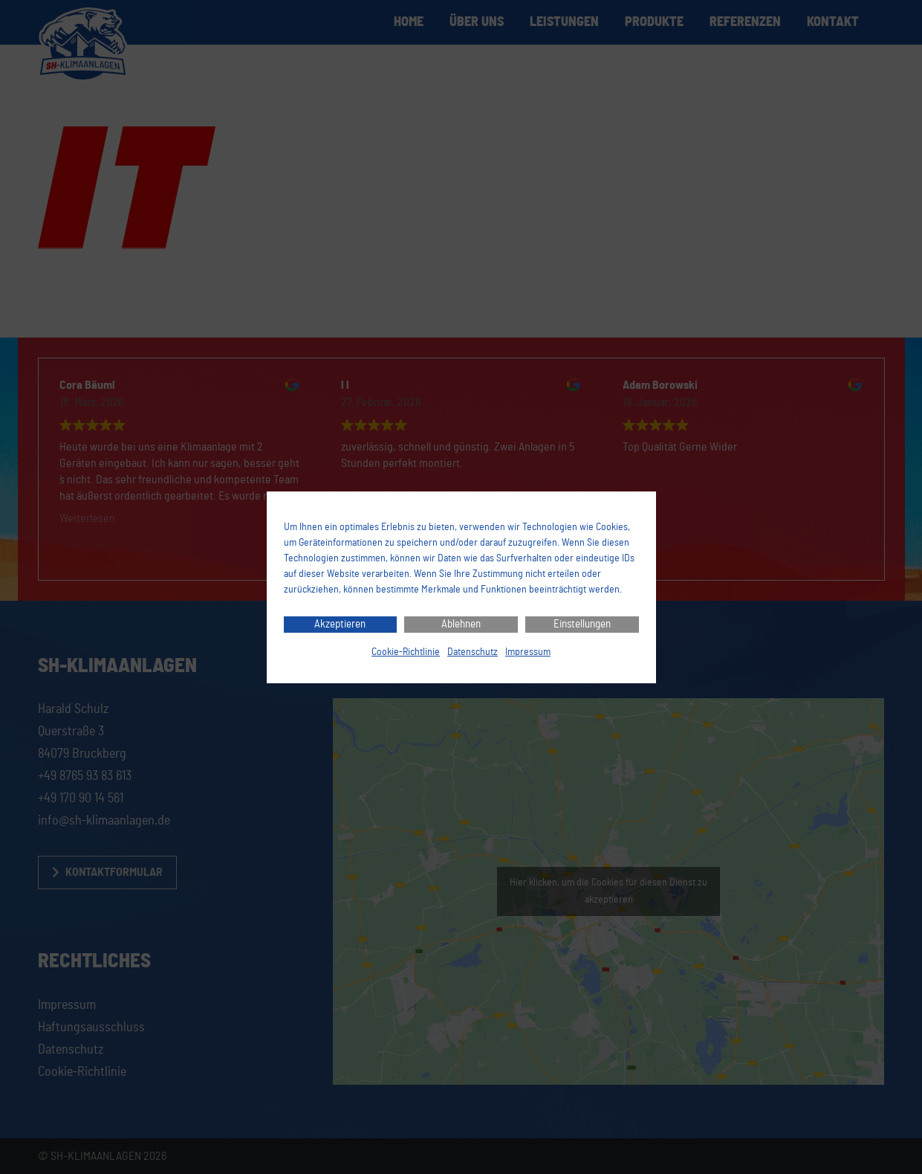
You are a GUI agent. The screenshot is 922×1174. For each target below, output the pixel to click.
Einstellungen (582, 624)
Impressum (528, 652)
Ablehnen (461, 624)
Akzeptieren (340, 624)
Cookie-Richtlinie (405, 652)
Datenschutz (472, 652)
